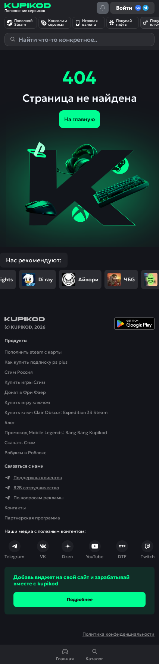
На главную (79, 119)
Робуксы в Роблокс (25, 452)
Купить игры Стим (24, 382)
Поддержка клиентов (33, 478)
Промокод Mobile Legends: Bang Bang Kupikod (55, 432)
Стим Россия (18, 372)
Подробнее (80, 599)
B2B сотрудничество (31, 488)
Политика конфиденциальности (118, 634)
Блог (9, 422)
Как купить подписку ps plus (36, 362)
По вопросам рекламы (33, 498)
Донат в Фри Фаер (25, 392)
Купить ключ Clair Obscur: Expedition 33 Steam (55, 412)
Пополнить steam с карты (33, 352)
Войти (132, 7)
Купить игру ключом (27, 402)
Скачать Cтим (19, 442)
